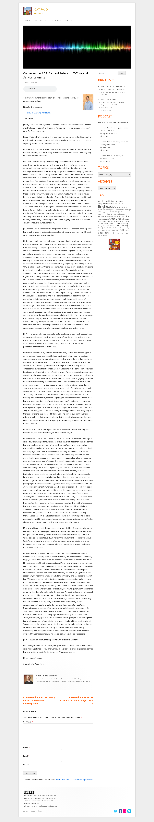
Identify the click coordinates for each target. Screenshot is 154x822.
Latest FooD (56, 20)
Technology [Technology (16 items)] (115, 230)
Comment (28, 722)
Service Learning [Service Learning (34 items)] (121, 225)
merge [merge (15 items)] (123, 221)
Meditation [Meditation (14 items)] (117, 221)
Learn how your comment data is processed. (74, 779)
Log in (40, 811)
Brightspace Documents (111, 86)
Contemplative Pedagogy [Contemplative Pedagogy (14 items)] (123, 210)
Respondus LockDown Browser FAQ (113, 102)
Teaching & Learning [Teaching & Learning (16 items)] (104, 230)
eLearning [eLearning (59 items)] (124, 216)
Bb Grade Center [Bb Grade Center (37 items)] (116, 203)
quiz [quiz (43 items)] (112, 225)
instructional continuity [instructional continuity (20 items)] (105, 221)
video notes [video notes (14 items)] (115, 233)
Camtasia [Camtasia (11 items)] (119, 207)
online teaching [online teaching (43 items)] (121, 223)
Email (26, 756)
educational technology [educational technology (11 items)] (112, 216)
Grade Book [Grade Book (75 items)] (115, 218)
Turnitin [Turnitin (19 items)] (127, 230)
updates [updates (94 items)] (102, 232)
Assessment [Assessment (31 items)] (118, 201)
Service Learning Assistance (39, 113)
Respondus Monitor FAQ (109, 105)
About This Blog (41, 20)
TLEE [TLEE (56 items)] (122, 230)
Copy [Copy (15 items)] (99, 212)
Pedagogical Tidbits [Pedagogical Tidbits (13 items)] (104, 226)
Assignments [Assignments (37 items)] (103, 203)
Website (26, 764)
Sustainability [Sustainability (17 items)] (124, 228)
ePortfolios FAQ (106, 110)
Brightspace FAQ (107, 99)
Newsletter (69, 20)
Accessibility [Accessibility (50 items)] (107, 201)
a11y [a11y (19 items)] (99, 201)
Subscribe (26, 20)
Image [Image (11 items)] (127, 219)
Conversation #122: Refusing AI (111, 156)
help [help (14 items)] (123, 219)
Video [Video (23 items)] (109, 233)
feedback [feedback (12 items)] (101, 219)
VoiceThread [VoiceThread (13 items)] (124, 233)
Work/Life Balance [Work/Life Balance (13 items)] (103, 235)
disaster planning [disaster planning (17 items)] (113, 214)
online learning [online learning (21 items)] (109, 223)
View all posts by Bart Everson (78, 681)
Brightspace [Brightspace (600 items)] (107, 206)
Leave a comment (31, 82)
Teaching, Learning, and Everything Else (113, 122)
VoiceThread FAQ (106, 108)
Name (26, 747)
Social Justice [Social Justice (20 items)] (102, 228)
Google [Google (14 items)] (106, 219)
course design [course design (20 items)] (115, 212)
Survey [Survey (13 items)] (117, 228)
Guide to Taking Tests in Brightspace (113, 89)
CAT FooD (41, 9)
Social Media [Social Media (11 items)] (111, 228)
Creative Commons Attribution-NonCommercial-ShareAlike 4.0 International (40, 800)
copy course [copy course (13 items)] (105, 212)
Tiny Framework (32, 811)
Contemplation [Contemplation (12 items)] (109, 210)
